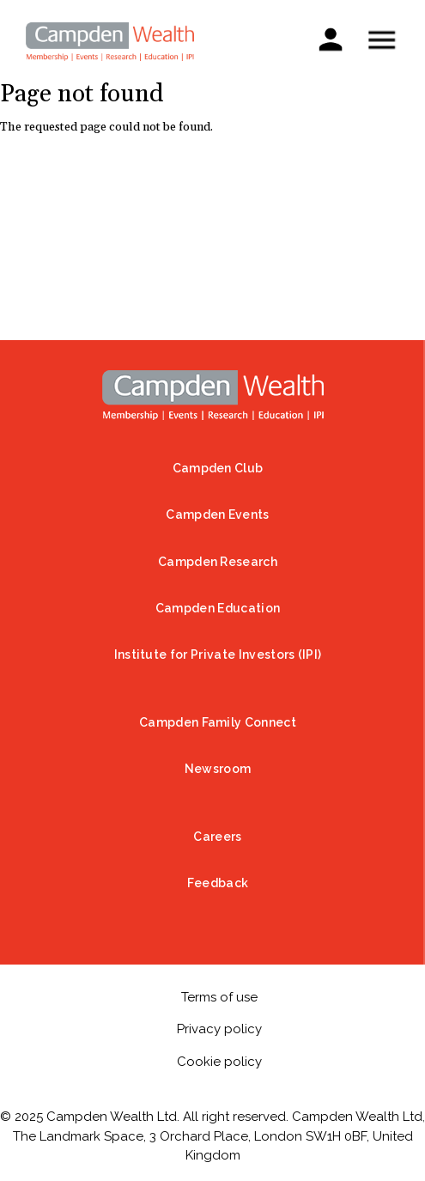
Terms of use (219, 997)
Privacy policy (219, 1029)
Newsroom (218, 769)
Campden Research (217, 562)
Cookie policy (219, 1061)
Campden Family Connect (217, 722)
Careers (217, 836)
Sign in (330, 38)
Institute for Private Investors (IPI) (218, 654)
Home (213, 395)
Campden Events (217, 514)
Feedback (218, 883)
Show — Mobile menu (381, 40)
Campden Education (217, 608)
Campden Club (218, 468)
